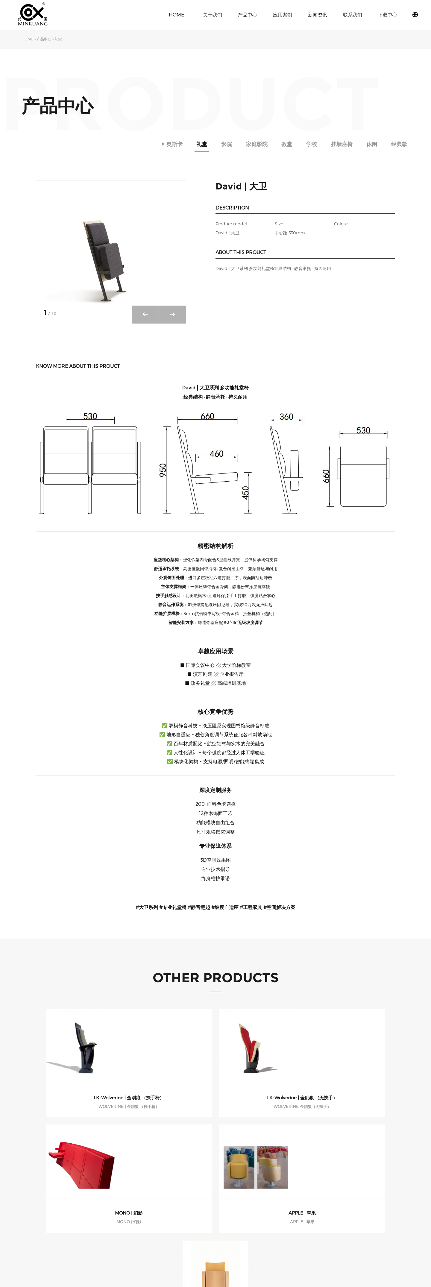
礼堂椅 (133, 1193)
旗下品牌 (30, 1202)
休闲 (367, 144)
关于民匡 (30, 1193)
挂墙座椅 (333, 144)
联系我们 (352, 14)
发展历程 (30, 1211)
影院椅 (133, 1202)
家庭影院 (237, 144)
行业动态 (188, 1202)
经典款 (397, 144)
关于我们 (212, 14)
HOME (176, 14)
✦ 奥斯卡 (141, 144)
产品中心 (247, 14)
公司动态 (188, 1193)
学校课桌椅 (137, 1211)
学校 (299, 144)
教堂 (271, 144)
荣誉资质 (30, 1220)
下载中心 (387, 14)
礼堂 (58, 39)
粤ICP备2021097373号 (391, 1229)
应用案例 (282, 14)
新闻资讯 (317, 14)
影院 (204, 144)
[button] (172, 315)
